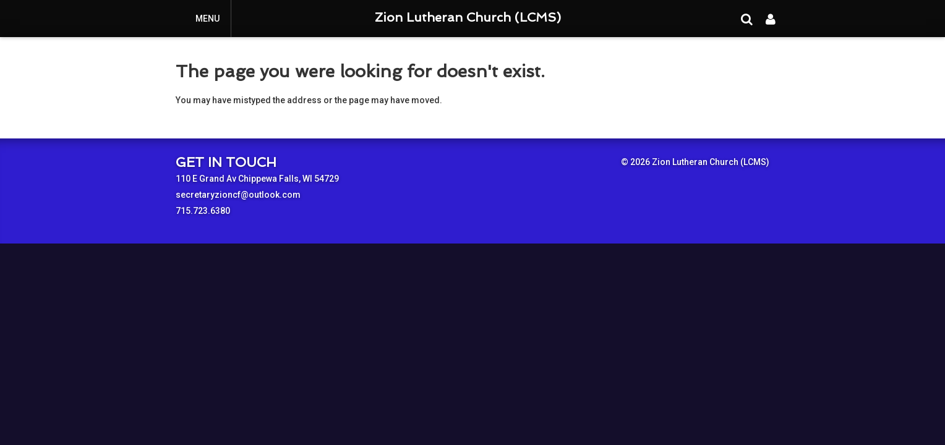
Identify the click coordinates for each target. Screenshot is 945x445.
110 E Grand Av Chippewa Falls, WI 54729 (257, 179)
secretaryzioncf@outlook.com (238, 195)
